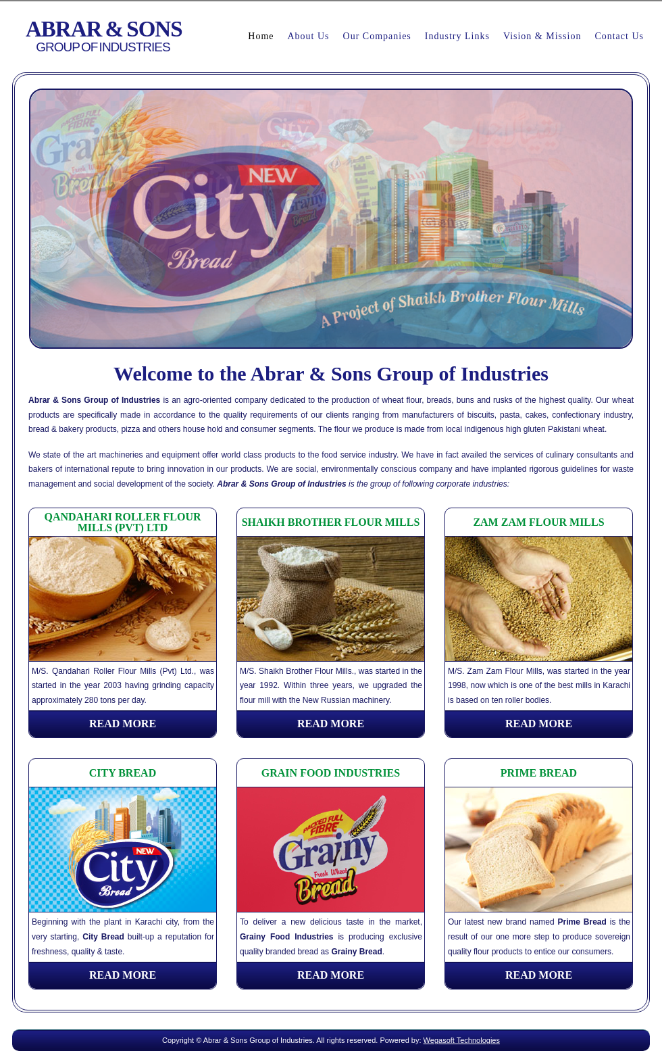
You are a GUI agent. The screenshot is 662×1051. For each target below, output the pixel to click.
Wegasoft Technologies (462, 1040)
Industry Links (457, 36)
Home (261, 36)
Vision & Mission (542, 36)
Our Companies (377, 36)
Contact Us (619, 36)
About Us (308, 36)
